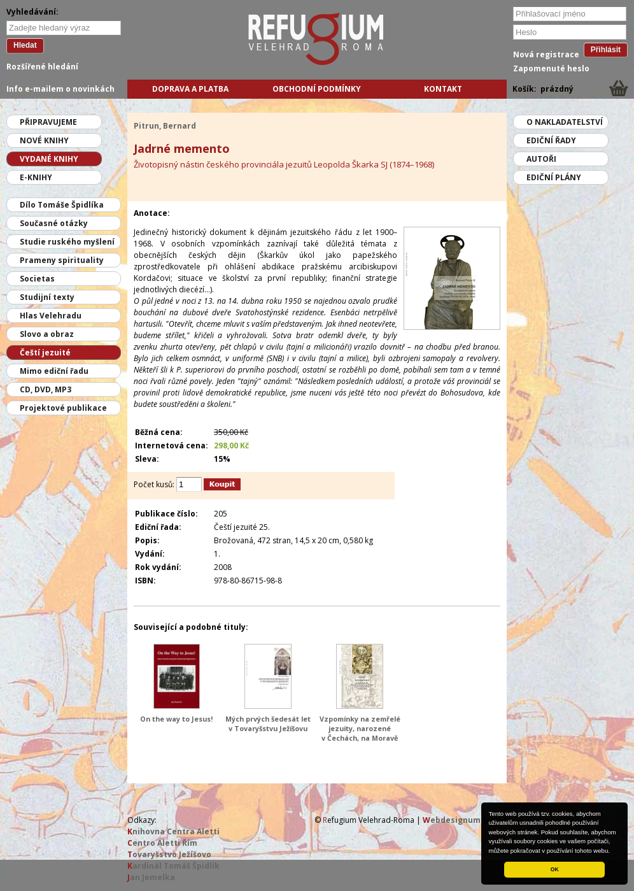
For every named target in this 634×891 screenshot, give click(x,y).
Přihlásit (606, 49)
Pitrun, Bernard (165, 125)
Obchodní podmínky (316, 88)
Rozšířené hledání (42, 66)
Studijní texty (47, 297)
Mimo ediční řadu (54, 371)
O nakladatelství (564, 122)
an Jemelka (151, 877)
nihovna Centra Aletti (173, 831)
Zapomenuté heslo (551, 68)
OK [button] (555, 869)
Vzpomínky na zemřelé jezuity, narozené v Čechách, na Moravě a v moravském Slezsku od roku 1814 (360, 738)
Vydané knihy (49, 158)
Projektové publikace (63, 408)
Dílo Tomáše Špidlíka (62, 204)
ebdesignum (452, 820)
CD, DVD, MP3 (45, 389)
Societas (37, 278)
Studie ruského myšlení (67, 241)
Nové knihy (44, 140)
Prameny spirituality (62, 260)
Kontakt (443, 88)
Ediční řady (551, 140)
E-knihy (36, 177)
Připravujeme (48, 122)
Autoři (541, 158)
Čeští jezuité (45, 352)
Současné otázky (54, 223)
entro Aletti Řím (162, 843)
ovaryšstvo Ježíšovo (169, 854)
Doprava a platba (190, 88)
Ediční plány (553, 177)
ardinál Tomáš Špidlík (173, 865)
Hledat (25, 45)
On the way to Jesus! (176, 718)
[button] (613, 851)
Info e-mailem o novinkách (60, 88)
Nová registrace (546, 54)
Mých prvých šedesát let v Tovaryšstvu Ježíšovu (268, 723)
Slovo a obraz (47, 334)
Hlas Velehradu (50, 315)
